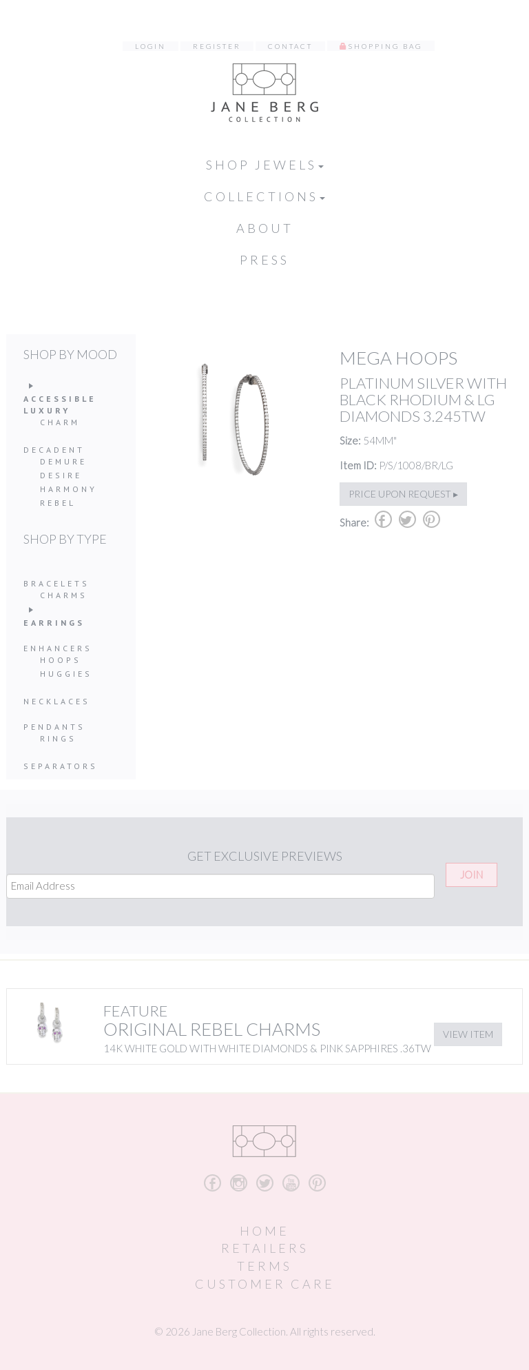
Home (264, 1230)
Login (150, 46)
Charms (63, 595)
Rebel (58, 503)
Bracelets (56, 583)
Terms (264, 1266)
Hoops (60, 660)
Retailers (265, 1248)
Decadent (54, 449)
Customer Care (265, 1283)
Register (217, 46)
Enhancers (57, 648)
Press (264, 259)
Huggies (66, 673)
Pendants (54, 727)
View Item (468, 1034)
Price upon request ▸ (403, 494)
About (264, 228)
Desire (61, 475)
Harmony (68, 489)
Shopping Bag (385, 46)
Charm (60, 422)
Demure (63, 461)
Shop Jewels (265, 164)
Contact (290, 46)
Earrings (54, 622)
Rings (58, 738)
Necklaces (56, 701)
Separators (60, 766)
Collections (264, 196)
